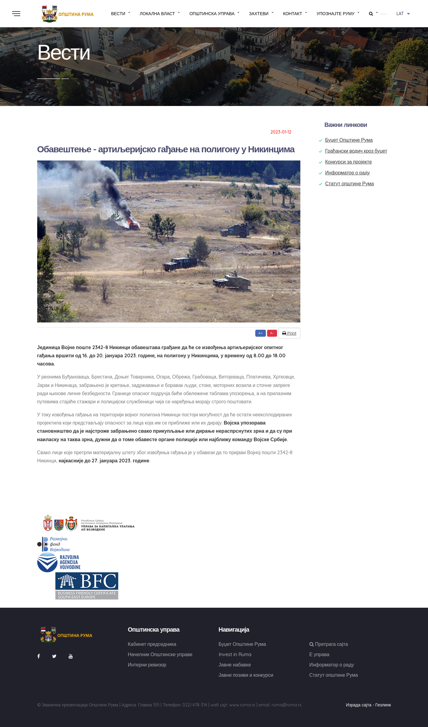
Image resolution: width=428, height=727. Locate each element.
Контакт (292, 13)
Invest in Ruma (235, 654)
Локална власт (157, 13)
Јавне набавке (235, 665)
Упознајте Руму (335, 13)
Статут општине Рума (349, 183)
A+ (260, 333)
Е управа (319, 654)
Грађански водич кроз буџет (356, 151)
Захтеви (258, 13)
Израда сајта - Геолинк (368, 705)
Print (289, 333)
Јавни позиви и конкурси (246, 675)
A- (272, 333)
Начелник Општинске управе (160, 654)
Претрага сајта (328, 644)
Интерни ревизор (147, 665)
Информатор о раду (347, 173)
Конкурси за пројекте (348, 162)
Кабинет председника (152, 644)
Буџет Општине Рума (349, 140)
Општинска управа (211, 13)
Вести (118, 13)
